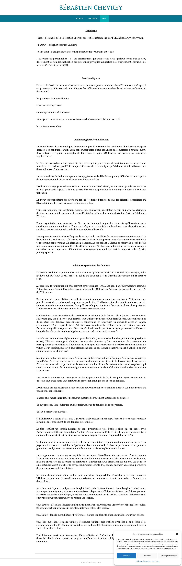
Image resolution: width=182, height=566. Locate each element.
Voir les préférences (168, 555)
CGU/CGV (155, 561)
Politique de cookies (143, 561)
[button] (177, 534)
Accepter (126, 555)
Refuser (147, 555)
